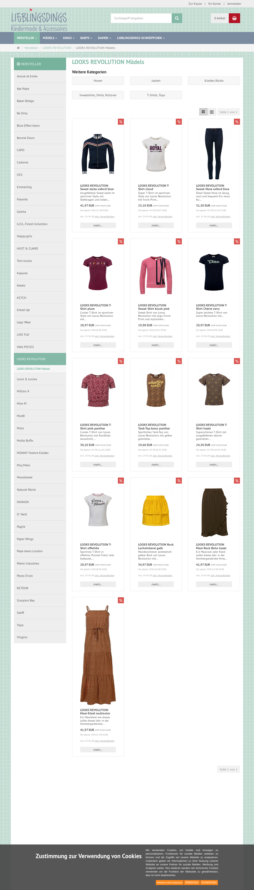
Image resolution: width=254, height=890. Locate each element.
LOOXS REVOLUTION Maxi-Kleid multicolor (95, 712)
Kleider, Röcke (214, 81)
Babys (86, 38)
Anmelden (234, 4)
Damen (104, 38)
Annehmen (209, 882)
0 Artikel (219, 18)
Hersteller (27, 38)
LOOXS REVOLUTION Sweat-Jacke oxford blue (97, 187)
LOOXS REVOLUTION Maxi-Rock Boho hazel (211, 546)
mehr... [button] (97, 225)
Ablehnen (192, 882)
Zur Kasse (195, 4)
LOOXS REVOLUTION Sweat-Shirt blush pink (153, 307)
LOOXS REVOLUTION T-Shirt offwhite (96, 546)
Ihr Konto (214, 4)
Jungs (68, 38)
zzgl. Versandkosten (104, 216)
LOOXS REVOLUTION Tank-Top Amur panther (154, 426)
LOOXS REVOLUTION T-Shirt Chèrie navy (211, 307)
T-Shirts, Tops (156, 95)
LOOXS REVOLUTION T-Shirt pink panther (96, 426)
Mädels (50, 38)
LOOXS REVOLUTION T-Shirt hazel (211, 426)
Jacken (156, 81)
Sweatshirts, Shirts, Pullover (97, 95)
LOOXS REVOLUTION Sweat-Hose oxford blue (212, 187)
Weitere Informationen (169, 882)
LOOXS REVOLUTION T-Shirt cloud (153, 187)
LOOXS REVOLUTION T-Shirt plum (96, 307)
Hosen (98, 81)
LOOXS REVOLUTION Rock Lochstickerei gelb (156, 546)
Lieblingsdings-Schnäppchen (141, 38)
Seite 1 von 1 (229, 112)
